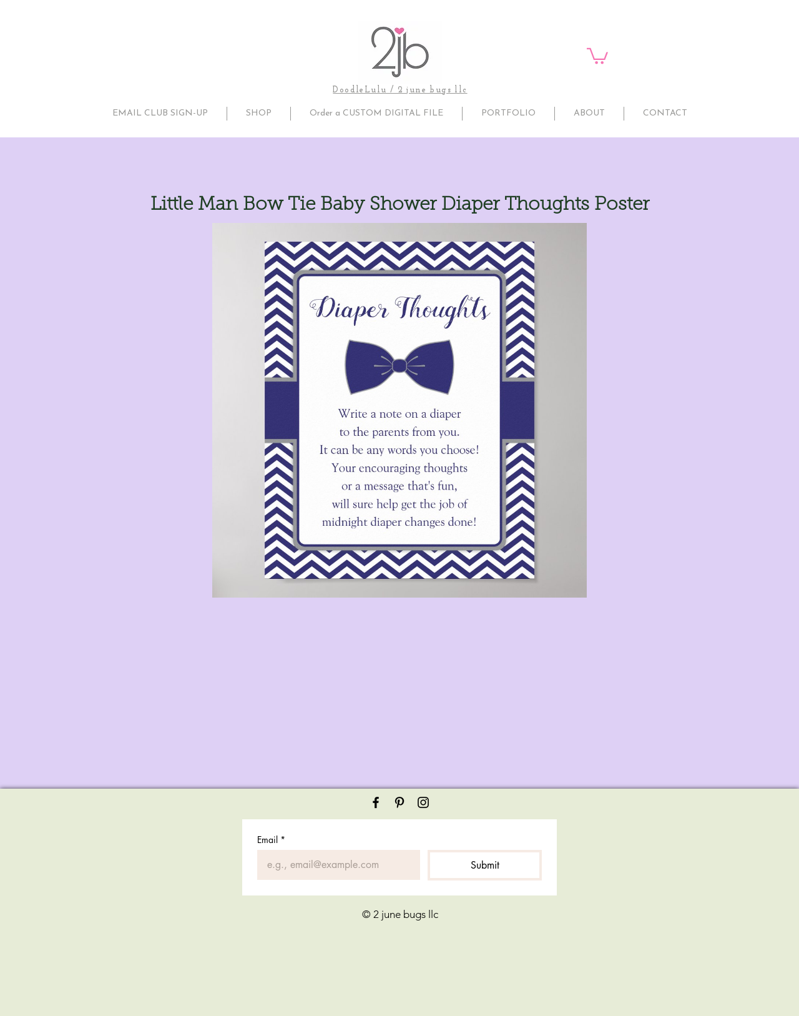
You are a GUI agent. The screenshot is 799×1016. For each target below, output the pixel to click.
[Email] (335, 864)
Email (271, 839)
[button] (597, 55)
